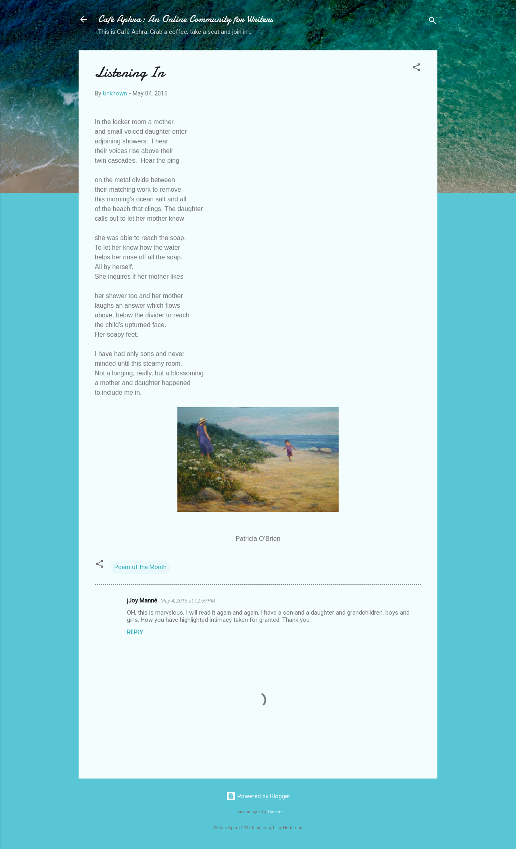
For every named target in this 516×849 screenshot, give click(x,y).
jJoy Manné (142, 600)
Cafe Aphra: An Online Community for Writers (185, 19)
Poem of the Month (140, 567)
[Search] (432, 22)
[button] (416, 68)
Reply (135, 632)
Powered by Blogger (258, 796)
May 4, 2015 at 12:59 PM (187, 601)
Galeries (276, 811)
